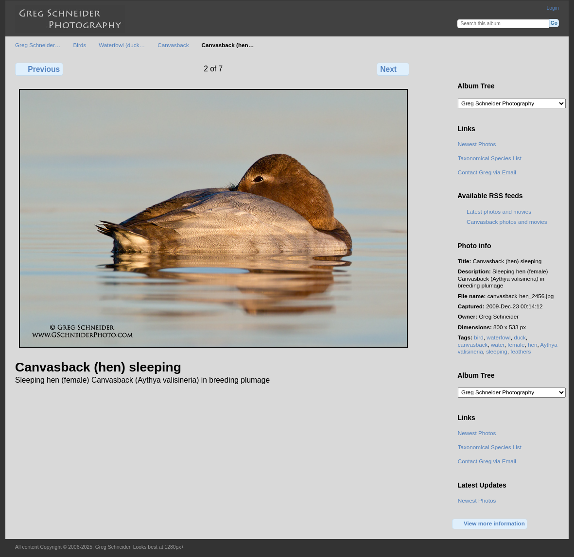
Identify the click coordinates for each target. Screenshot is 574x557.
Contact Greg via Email (487, 172)
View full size (462, 68)
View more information (490, 524)
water (497, 344)
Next (393, 69)
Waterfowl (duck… (122, 45)
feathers (520, 351)
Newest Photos (477, 144)
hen (533, 344)
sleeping (496, 351)
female (515, 344)
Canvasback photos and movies (507, 222)
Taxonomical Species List (490, 158)
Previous (39, 69)
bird (479, 337)
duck (520, 337)
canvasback (473, 344)
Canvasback (173, 45)
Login (553, 8)
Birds (80, 45)
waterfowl (498, 337)
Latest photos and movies (499, 211)
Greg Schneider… (38, 45)
